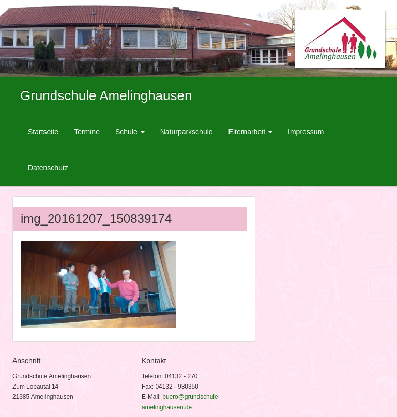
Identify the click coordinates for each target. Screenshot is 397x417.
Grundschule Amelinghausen (106, 95)
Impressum (306, 131)
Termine (87, 131)
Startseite (43, 131)
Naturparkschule (186, 131)
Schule (130, 131)
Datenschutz (48, 168)
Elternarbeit (250, 131)
